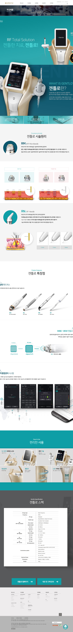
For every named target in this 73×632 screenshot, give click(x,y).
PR (46, 594)
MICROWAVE (22, 594)
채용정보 (38, 594)
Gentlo (29, 602)
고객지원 (51, 3)
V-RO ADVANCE (22, 603)
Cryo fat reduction (30, 605)
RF (28, 601)
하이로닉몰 (55, 599)
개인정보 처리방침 (19, 618)
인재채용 (36, 3)
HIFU (21, 602)
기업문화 (12, 604)
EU (63, 1)
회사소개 (21, 3)
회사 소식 (47, 595)
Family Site (55, 622)
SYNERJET (22, 599)
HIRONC (9, 3)
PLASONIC (29, 610)
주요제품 (29, 3)
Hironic (12, 594)
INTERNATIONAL (59, 1)
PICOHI (29, 595)
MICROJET (22, 598)
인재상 (38, 595)
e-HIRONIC (66, 1)
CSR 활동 (12, 605)
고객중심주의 (56, 594)
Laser (29, 594)
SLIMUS (29, 596)
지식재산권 (12, 599)
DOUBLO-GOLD (22, 604)
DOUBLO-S (22, 605)
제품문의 (55, 595)
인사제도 (38, 596)
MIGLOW (21, 595)
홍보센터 (44, 3)
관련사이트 (55, 598)
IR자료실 (47, 600)
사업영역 (12, 596)
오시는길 (12, 600)
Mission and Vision (14, 595)
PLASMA (29, 609)
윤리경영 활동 (13, 606)
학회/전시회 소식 (48, 596)
